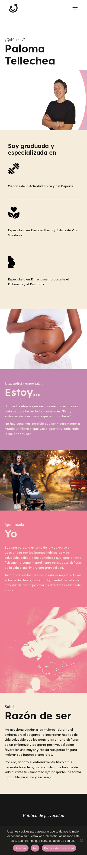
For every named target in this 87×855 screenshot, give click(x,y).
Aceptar (20, 848)
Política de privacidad (43, 815)
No (35, 848)
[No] (81, 840)
